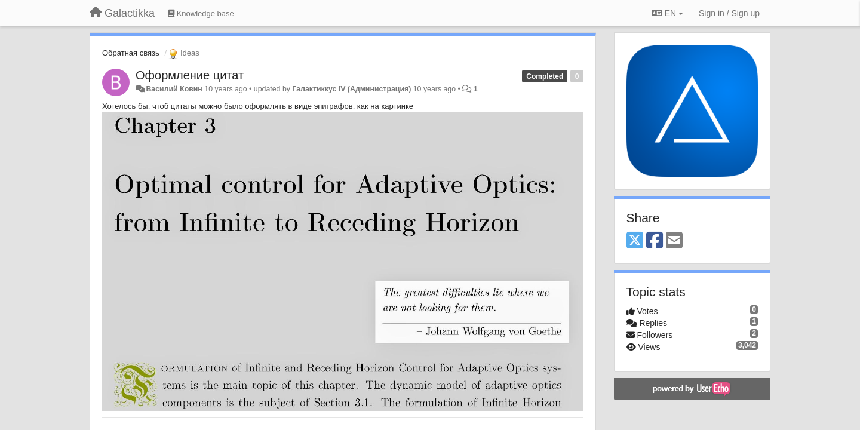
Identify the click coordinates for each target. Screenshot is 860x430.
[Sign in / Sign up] (729, 13)
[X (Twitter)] (634, 241)
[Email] (674, 241)
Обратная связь (130, 52)
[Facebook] (654, 241)
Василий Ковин (174, 89)
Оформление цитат (190, 75)
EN (667, 13)
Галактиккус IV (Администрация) (351, 89)
